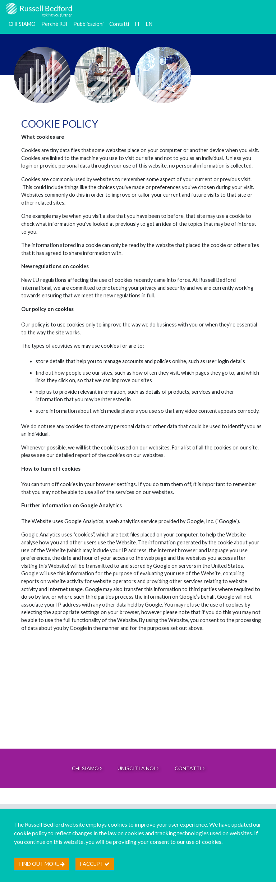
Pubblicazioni (88, 24)
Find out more (42, 864)
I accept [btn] (95, 864)
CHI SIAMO (22, 24)
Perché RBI (54, 24)
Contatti (119, 24)
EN (149, 24)
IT (137, 24)
